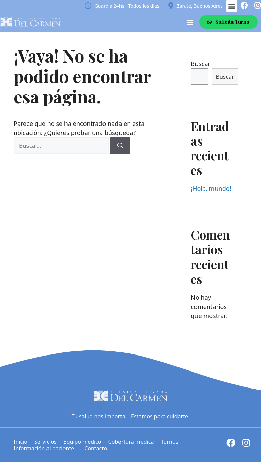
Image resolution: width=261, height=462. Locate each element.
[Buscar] (120, 145)
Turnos (169, 441)
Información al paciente (45, 448)
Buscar (200, 64)
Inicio (20, 441)
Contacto (95, 448)
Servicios (45, 441)
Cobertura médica (131, 441)
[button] (231, 6)
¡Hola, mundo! (211, 188)
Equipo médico (82, 441)
